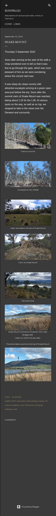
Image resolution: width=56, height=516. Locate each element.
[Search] (49, 5)
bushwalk (21, 401)
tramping (38, 405)
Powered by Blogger (28, 507)
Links (17, 24)
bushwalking (31, 401)
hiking (41, 401)
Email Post (16, 397)
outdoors (15, 405)
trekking (8, 409)
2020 (13, 401)
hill (46, 401)
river (22, 405)
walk (15, 409)
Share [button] (7, 397)
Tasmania (29, 405)
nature (8, 405)
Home (8, 24)
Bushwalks (13, 10)
